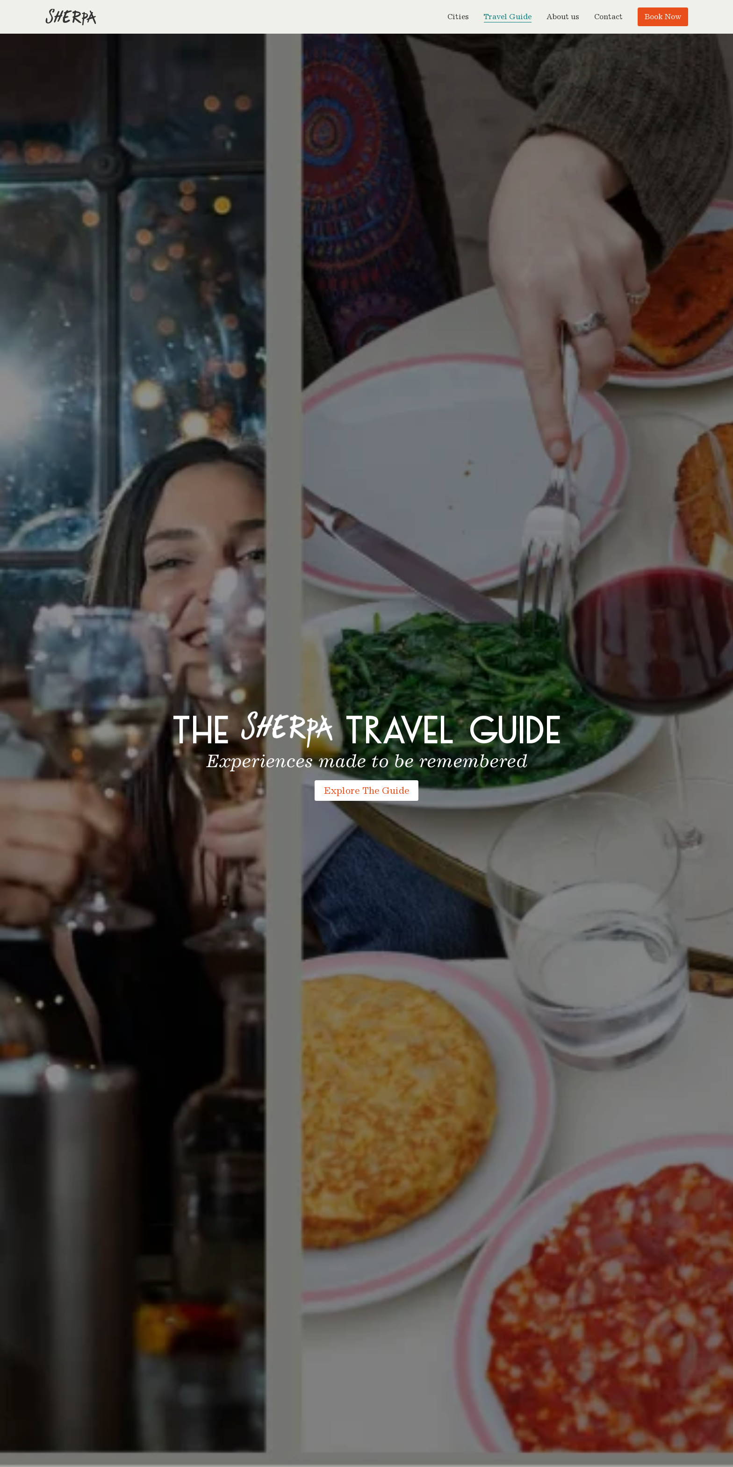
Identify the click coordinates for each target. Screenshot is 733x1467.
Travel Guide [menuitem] (508, 17)
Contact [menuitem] (608, 16)
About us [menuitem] (562, 16)
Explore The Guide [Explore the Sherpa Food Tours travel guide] (366, 790)
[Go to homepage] (70, 17)
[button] (458, 17)
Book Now (663, 16)
